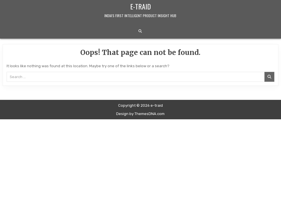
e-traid (140, 6)
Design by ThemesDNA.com (140, 114)
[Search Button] (140, 31)
